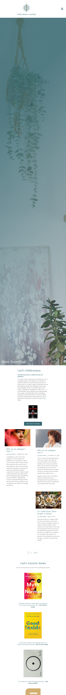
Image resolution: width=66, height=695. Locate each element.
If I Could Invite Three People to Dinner (46, 512)
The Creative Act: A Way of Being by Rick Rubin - (33, 682)
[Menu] (62, 9)
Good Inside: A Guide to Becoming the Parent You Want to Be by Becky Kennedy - (33, 643)
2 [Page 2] (31, 553)
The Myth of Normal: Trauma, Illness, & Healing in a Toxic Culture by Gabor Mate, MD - (33, 605)
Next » (36, 553)
